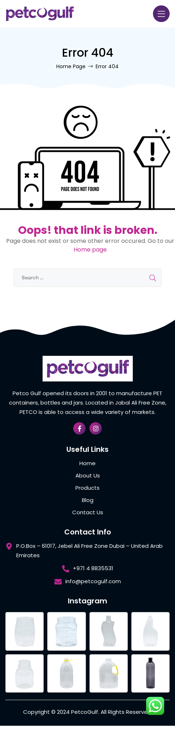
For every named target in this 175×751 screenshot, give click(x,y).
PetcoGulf (84, 712)
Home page (90, 249)
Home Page (71, 66)
